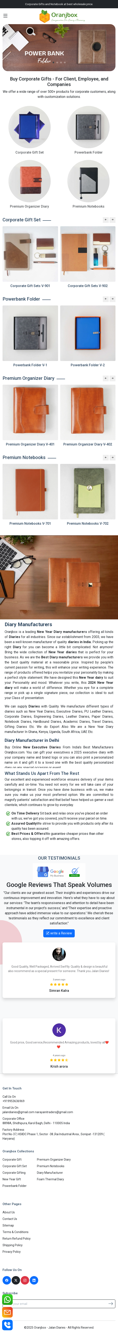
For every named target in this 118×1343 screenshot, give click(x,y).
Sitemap (8, 1225)
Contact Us (10, 1219)
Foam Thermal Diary (50, 1179)
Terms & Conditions (15, 1232)
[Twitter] (16, 1280)
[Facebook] (7, 1280)
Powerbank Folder (15, 1186)
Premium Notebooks (50, 1166)
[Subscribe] (110, 1303)
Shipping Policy (13, 1245)
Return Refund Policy (17, 1238)
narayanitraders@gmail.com (54, 1112)
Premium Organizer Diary (54, 1159)
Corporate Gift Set (15, 1166)
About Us (9, 1212)
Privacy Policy (12, 1251)
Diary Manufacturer (50, 1172)
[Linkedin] (34, 1280)
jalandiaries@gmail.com (19, 1112)
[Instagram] (25, 1280)
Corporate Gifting (14, 1172)
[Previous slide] (106, 220)
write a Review (59, 933)
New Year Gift (12, 1179)
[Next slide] (112, 220)
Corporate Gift (12, 1159)
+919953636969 (13, 1101)
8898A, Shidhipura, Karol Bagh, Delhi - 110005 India (36, 1123)
